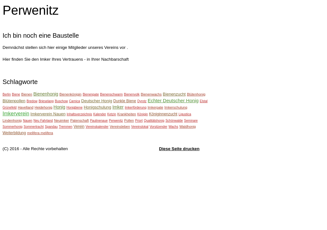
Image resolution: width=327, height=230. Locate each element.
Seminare (191, 120)
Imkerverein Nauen (47, 113)
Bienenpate (91, 94)
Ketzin (111, 114)
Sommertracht (34, 126)
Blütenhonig (196, 94)
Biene (16, 94)
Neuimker (61, 120)
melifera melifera (40, 133)
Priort (139, 120)
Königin (142, 114)
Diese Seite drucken (179, 148)
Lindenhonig (12, 120)
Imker (118, 107)
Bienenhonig (46, 93)
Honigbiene (74, 107)
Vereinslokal (139, 126)
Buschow (61, 101)
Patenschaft (79, 120)
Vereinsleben (120, 126)
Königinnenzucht (163, 114)
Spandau (51, 126)
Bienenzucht (174, 94)
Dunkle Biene (124, 101)
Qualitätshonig (154, 120)
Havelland (26, 107)
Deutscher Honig (96, 100)
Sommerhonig (12, 126)
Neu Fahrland (43, 120)
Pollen (129, 120)
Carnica (74, 101)
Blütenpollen (14, 100)
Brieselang (46, 101)
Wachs (173, 126)
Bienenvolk (132, 94)
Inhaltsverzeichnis (79, 114)
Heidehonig (43, 107)
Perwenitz (116, 120)
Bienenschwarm (111, 94)
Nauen (27, 120)
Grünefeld (10, 107)
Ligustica (185, 114)
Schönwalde (174, 120)
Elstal (203, 101)
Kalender (99, 114)
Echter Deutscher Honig (173, 100)
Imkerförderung (136, 107)
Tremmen (65, 126)
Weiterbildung (14, 133)
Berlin (7, 94)
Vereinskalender (97, 126)
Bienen (26, 94)
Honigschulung (97, 107)
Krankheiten (126, 114)
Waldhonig (187, 126)
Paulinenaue (99, 120)
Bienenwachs (151, 94)
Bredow (32, 101)
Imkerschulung (175, 107)
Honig (59, 107)
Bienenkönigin (70, 94)
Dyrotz (142, 101)
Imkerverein (16, 113)
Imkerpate (155, 107)
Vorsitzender (158, 126)
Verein (78, 126)
